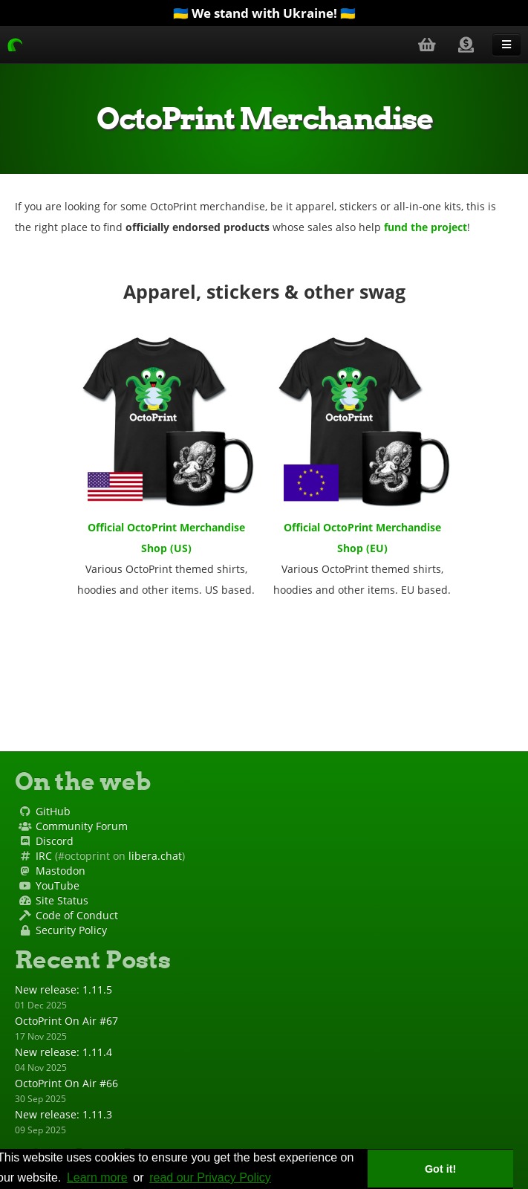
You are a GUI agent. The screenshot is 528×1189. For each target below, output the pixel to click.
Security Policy (71, 930)
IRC (44, 856)
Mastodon (60, 871)
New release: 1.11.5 (63, 989)
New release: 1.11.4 (63, 1052)
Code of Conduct (77, 915)
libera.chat (155, 856)
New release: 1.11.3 (63, 1114)
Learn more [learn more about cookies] (97, 1177)
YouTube (57, 885)
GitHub (53, 811)
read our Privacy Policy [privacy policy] (210, 1177)
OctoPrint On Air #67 (66, 1021)
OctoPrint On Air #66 (66, 1083)
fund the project (425, 227)
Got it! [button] (440, 1169)
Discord (55, 841)
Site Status (62, 900)
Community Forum (82, 826)
